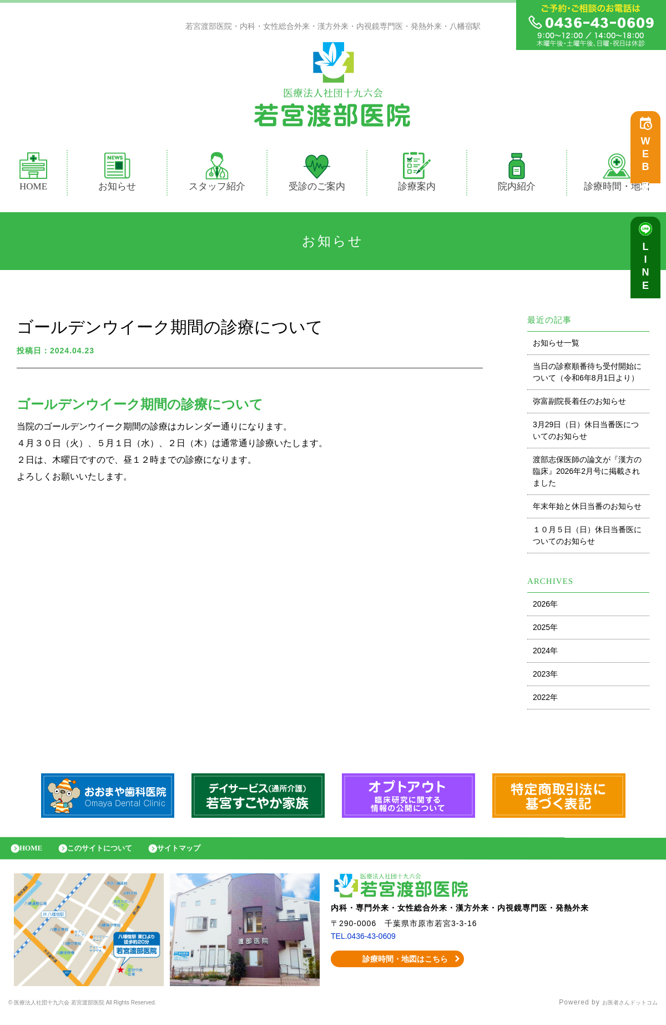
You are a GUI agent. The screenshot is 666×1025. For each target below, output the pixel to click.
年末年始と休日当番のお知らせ (587, 508)
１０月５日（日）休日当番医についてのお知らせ (587, 538)
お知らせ (117, 174)
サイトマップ (203, 853)
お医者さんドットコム (622, 1011)
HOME (33, 174)
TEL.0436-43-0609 (368, 944)
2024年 (545, 653)
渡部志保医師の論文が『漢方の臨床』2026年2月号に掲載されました (587, 474)
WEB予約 (648, 162)
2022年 (545, 700)
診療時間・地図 (617, 174)
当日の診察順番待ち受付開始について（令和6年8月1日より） (587, 374)
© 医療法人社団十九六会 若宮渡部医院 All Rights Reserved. (108, 1011)
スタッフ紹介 (217, 174)
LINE (648, 272)
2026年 (545, 606)
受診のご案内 (317, 174)
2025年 (545, 630)
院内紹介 (517, 174)
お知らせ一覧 (556, 345)
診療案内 (421, 174)
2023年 (545, 676)
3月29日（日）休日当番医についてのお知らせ (586, 433)
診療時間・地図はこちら (398, 967)
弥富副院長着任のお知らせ (579, 403)
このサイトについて (112, 853)
